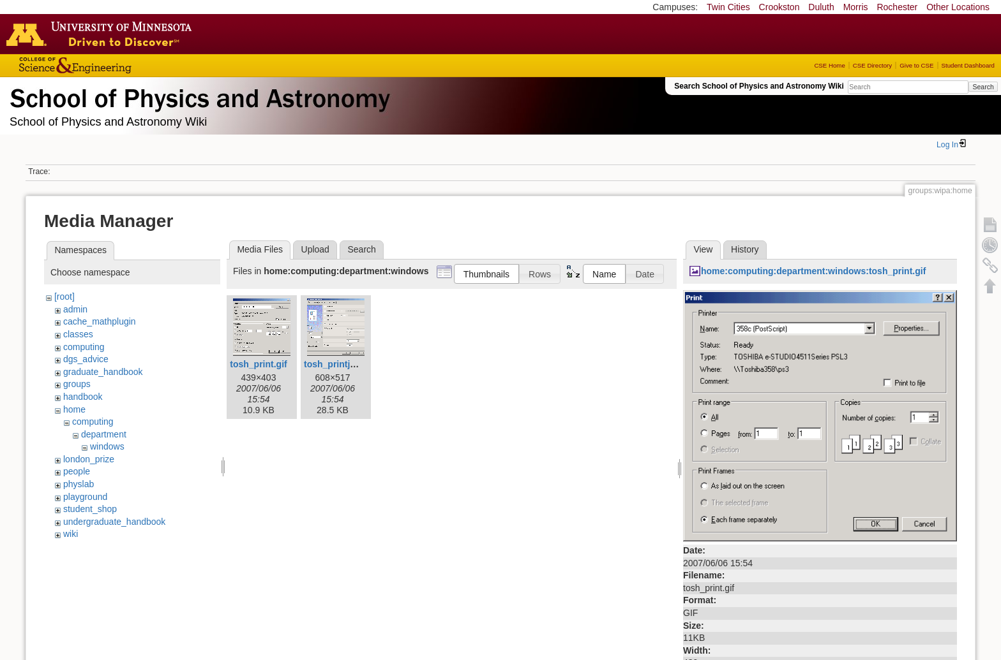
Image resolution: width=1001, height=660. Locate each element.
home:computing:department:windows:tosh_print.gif (813, 271)
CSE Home (829, 65)
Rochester (897, 7)
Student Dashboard (968, 65)
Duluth (821, 7)
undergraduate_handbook (114, 522)
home (74, 409)
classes (78, 334)
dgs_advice (86, 359)
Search (982, 87)
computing (84, 347)
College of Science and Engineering (115, 65)
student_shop (90, 509)
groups (77, 384)
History (745, 249)
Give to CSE (916, 65)
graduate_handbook (103, 372)
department (103, 434)
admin (75, 309)
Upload (315, 249)
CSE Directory (872, 65)
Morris (855, 7)
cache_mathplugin (99, 321)
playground (85, 497)
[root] (64, 296)
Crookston (779, 7)
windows (107, 446)
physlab (78, 484)
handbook (83, 397)
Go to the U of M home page (102, 34)
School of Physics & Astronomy (198, 95)
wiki (70, 534)
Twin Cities (728, 7)
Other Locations (958, 7)
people (76, 471)
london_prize (88, 459)
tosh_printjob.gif (339, 364)
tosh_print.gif (258, 364)
